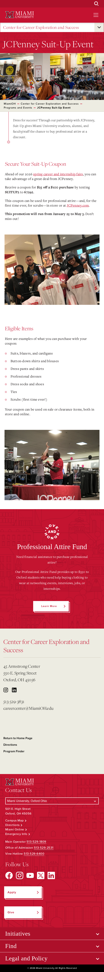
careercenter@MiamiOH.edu (28, 708)
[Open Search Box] (96, 3)
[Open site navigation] (96, 15)
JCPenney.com (78, 205)
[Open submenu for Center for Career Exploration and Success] (99, 27)
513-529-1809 (36, 842)
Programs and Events (18, 107)
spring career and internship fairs (58, 174)
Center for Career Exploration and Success (41, 27)
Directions (10, 745)
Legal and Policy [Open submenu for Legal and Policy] (26, 958)
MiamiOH (10, 103)
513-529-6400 (34, 854)
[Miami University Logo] (19, 14)
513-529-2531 (44, 848)
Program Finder (13, 751)
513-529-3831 (13, 701)
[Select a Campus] (52, 800)
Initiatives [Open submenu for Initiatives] (17, 933)
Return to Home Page (17, 738)
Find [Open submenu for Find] (11, 946)
